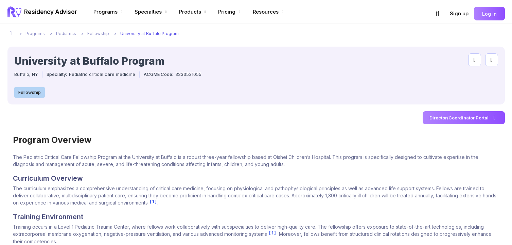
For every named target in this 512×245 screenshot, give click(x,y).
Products (193, 12)
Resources (269, 12)
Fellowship (29, 92)
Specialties (151, 12)
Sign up (459, 13)
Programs (108, 12)
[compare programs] (491, 59)
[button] (437, 13)
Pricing (230, 12)
